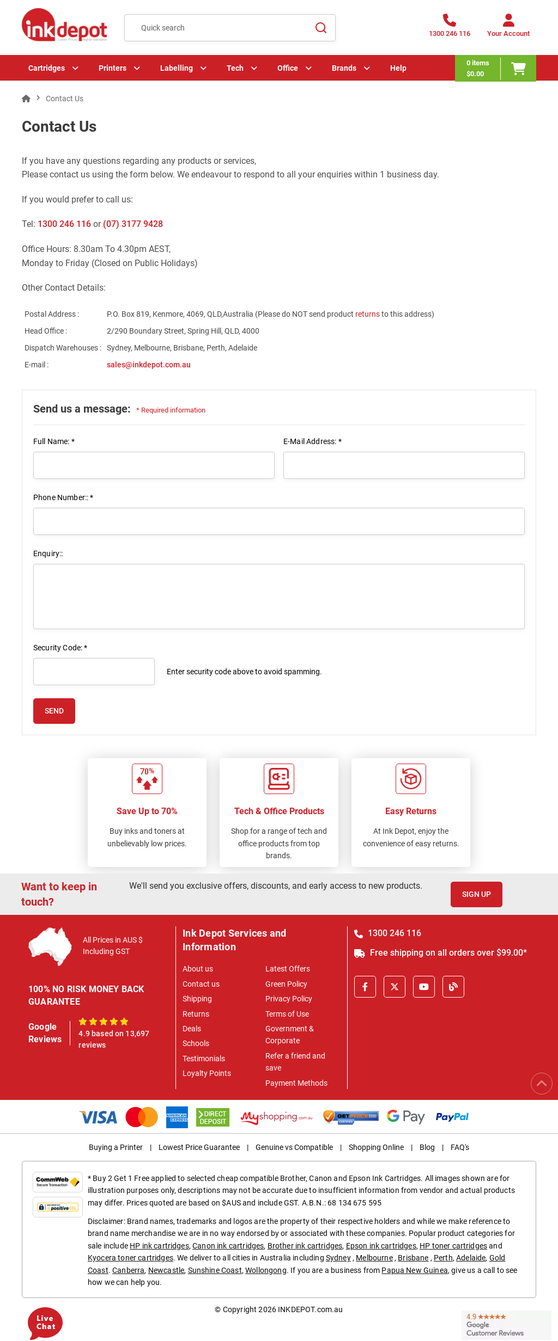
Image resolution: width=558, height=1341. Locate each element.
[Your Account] (508, 29)
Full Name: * (54, 441)
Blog (427, 1147)
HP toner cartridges (453, 1245)
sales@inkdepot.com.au (149, 364)
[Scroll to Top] (542, 1083)
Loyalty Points (207, 1073)
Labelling (176, 68)
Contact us (201, 984)
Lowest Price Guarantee (199, 1147)
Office (287, 68)
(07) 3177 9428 (133, 224)
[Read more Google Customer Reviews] (506, 1324)
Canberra (128, 1270)
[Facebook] (365, 986)
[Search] (320, 27)
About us (198, 968)
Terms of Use (287, 1014)
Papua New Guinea (414, 1270)
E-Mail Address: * (312, 441)
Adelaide (471, 1257)
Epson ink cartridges (381, 1245)
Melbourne (374, 1257)
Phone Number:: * (63, 497)
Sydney (338, 1257)
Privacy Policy (288, 998)
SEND (54, 710)
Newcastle (166, 1270)
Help (398, 68)
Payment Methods (296, 1083)
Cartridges (46, 68)
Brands (344, 68)
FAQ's (460, 1147)
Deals (192, 1028)
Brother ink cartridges (305, 1245)
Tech (235, 68)
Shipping (197, 998)
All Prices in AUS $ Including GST (113, 946)
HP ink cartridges (159, 1245)
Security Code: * (60, 647)
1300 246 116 (64, 224)
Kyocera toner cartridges (130, 1257)
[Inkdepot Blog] (453, 986)
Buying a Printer (116, 1147)
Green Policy (286, 984)
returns (368, 314)
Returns (196, 1014)
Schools (196, 1043)
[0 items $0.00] (496, 68)
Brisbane (413, 1257)
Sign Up (476, 894)
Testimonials (204, 1058)
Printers (112, 68)
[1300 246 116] (449, 29)
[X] (394, 986)
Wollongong (266, 1270)
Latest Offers (287, 968)
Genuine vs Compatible (294, 1147)
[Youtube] (424, 986)
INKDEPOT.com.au (310, 1309)
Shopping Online (376, 1147)
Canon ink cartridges (228, 1245)
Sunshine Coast (215, 1270)
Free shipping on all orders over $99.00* (440, 953)
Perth (443, 1257)
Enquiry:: (48, 553)
